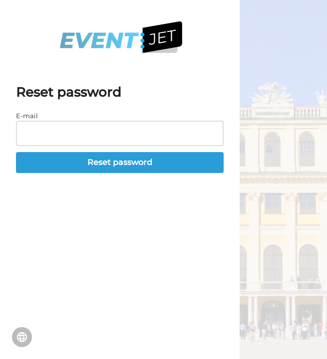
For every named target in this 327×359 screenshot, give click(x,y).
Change (22, 337)
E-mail (27, 116)
